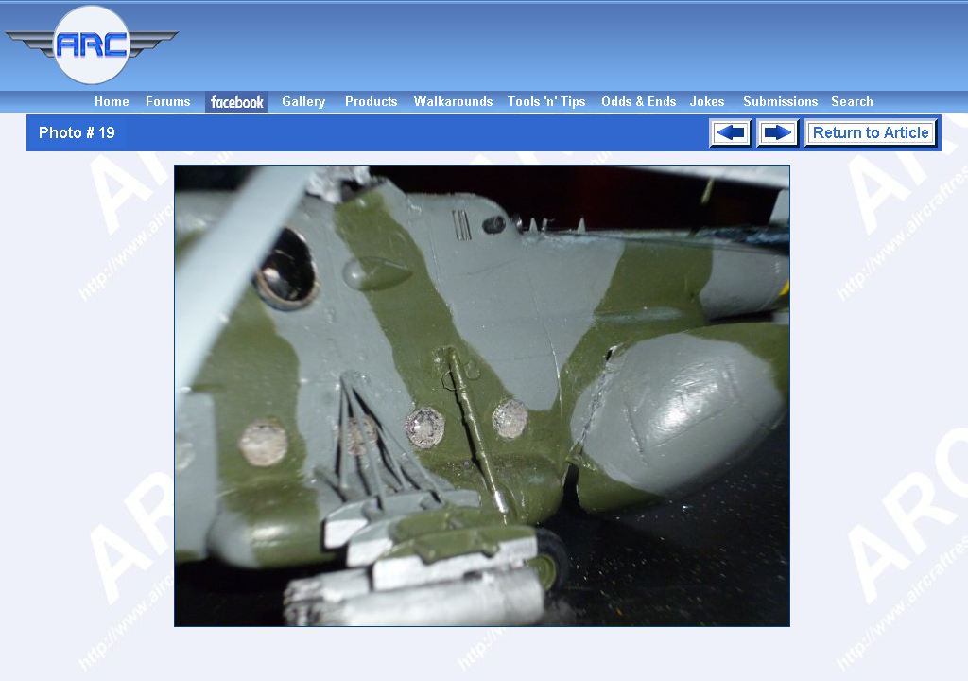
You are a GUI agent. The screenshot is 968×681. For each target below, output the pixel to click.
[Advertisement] (577, 45)
